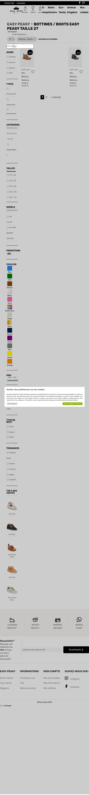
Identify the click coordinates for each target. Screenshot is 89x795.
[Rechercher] (13, 46)
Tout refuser (12, 404)
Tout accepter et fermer (72, 404)
